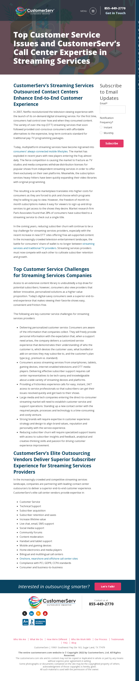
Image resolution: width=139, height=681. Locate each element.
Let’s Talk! (108, 586)
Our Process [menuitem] (101, 639)
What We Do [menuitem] (36, 639)
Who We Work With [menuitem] (81, 639)
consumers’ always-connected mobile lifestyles (40, 151)
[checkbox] (113, 130)
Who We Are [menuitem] (19, 639)
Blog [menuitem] (73, 643)
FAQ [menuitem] (65, 643)
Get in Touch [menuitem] (115, 13)
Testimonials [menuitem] (117, 639)
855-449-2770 (115, 8)
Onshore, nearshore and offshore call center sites (49, 558)
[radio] (113, 128)
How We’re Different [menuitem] (57, 639)
